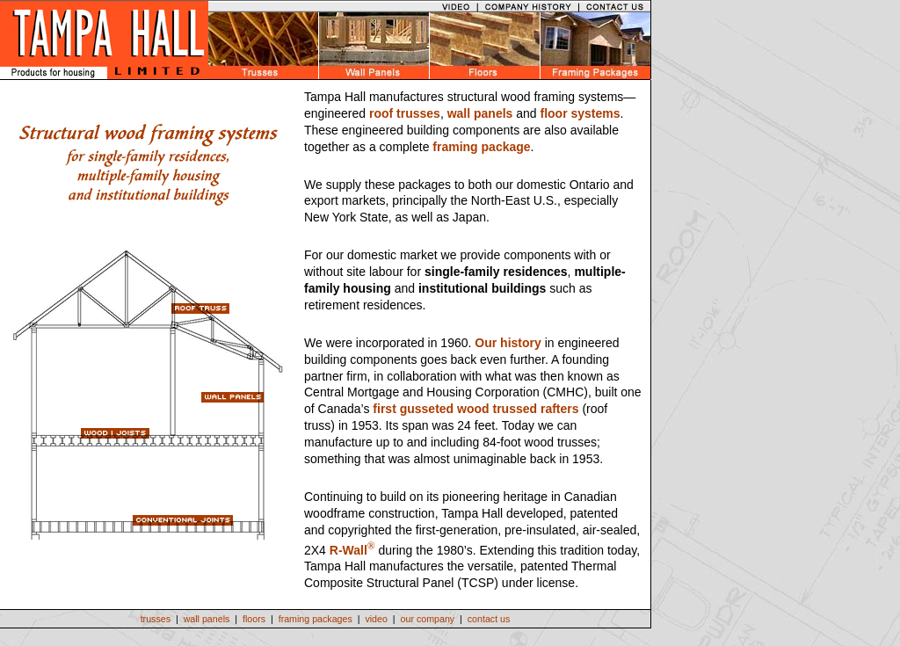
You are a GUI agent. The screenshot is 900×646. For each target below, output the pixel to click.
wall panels (480, 113)
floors (254, 618)
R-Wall (348, 549)
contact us (489, 618)
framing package (481, 147)
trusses (156, 618)
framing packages (315, 618)
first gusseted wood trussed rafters (475, 409)
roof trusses (404, 113)
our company (428, 618)
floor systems (581, 113)
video (376, 618)
